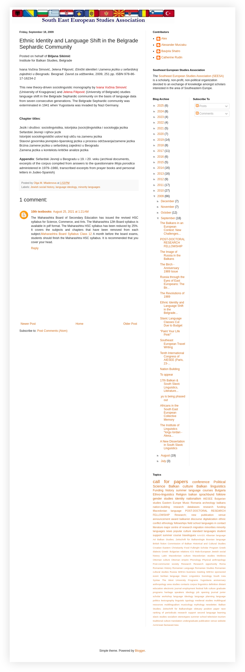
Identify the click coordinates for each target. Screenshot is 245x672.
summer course (172, 535)
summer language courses (194, 490)
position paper (211, 608)
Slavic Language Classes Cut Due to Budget (171, 322)
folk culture (209, 588)
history (169, 490)
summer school (199, 616)
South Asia (219, 576)
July (164, 461)
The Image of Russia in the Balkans (170, 255)
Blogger (140, 650)
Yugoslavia (205, 580)
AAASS (201, 535)
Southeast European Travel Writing (172, 344)
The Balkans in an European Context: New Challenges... (171, 228)
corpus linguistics (199, 584)
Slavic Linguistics (190, 576)
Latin (164, 555)
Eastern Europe (172, 502)
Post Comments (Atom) (52, 330)
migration (198, 527)
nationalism (193, 498)
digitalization (210, 519)
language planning (204, 596)
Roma (222, 564)
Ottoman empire (179, 559)
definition (213, 584)
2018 (161, 145)
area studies (173, 584)
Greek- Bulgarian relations (175, 551)
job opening (202, 592)
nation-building (161, 506)
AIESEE (207, 498)
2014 (161, 168)
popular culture (182, 531)
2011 (161, 185)
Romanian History (162, 568)
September (168, 218)
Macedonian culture (180, 555)
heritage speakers (174, 592)
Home (79, 323)
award (174, 519)
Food (186, 547)
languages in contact (214, 523)
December (168, 201)
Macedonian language (167, 510)
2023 (161, 117)
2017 (161, 151)
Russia (173, 572)
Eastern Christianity (173, 547)
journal (214, 592)
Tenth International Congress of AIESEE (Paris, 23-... (172, 358)
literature (158, 527)
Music (185, 502)
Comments (204, 113)
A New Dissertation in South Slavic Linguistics (172, 445)
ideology (190, 592)
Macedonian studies (204, 555)
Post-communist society (166, 564)
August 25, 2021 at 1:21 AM (71, 211)
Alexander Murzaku (173, 44)
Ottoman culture (161, 559)
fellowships (180, 523)
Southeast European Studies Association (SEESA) (191, 76)
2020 (161, 134)
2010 (161, 190)
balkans (221, 502)
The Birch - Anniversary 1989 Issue (169, 268)
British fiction (159, 543)
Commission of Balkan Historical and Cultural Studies (197, 543)
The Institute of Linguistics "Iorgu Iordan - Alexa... (171, 430)
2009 (161, 196)
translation (177, 620)
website (222, 620)
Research (186, 564)
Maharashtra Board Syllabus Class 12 (66, 234)
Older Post (130, 323)
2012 (161, 179)
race (223, 608)
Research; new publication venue (200, 514)
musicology (187, 604)
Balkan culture (181, 486)
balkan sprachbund (201, 494)
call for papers (170, 481)
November (168, 207)
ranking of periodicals (164, 612)
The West (167, 580)
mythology (199, 604)
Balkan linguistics (211, 486)
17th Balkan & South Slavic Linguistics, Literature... (170, 386)
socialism (172, 616)
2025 (161, 105)
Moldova (221, 555)
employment (188, 588)
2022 (161, 122)
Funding (158, 490)
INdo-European (203, 551)
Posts (201, 106)
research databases (186, 506)
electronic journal (172, 588)
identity (179, 498)
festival (199, 588)
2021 (161, 128)
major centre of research (178, 527)
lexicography (167, 600)
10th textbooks (41, 211)
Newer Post (28, 323)
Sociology (207, 576)
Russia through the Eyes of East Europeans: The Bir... (172, 282)
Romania (196, 502)
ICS (192, 551)
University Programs (187, 580)
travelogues (189, 535)
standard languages (204, 531)
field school (194, 523)
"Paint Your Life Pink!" (170, 333)
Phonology (195, 559)
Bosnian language (216, 539)
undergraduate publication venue (200, 620)
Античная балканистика (166, 625)
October (166, 212)
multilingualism (172, 604)
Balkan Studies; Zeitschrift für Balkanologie (181, 539)
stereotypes (184, 616)
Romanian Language (183, 568)
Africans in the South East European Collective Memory (169, 412)
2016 (161, 156)
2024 (161, 111)
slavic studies (160, 616)
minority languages (89, 186)
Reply (35, 248)
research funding (214, 506)
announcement (161, 519)
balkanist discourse (191, 519)
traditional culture (162, 620)
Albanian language (216, 535)
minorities (210, 527)
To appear (166, 374)
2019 (161, 139)
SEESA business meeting (191, 572)
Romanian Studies (204, 568)
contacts (185, 584)
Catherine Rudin (171, 57)
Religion (181, 494)
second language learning (211, 612)
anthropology (159, 584)
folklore (221, 494)
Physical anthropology (214, 559)
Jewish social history (42, 186)
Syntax (156, 580)
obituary (198, 608)
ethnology (167, 523)
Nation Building (170, 369)
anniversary (219, 580)
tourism (222, 616)
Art (154, 539)
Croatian (157, 547)
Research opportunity (205, 564)
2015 (161, 162)
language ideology (66, 186)
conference (201, 482)
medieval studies (204, 600)
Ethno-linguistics (163, 494)
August (166, 455)
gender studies (163, 498)
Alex (164, 38)
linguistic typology (184, 600)
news (169, 531)
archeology (209, 502)
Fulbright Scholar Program (204, 547)
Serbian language (170, 576)
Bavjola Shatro (170, 51)
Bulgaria (220, 490)
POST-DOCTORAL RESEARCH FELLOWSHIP (172, 243)
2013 (161, 173)
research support (187, 612)
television (212, 616)
